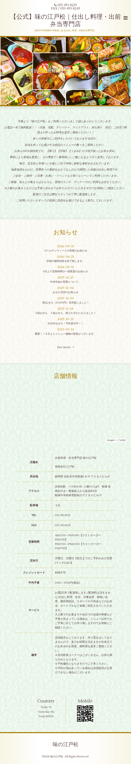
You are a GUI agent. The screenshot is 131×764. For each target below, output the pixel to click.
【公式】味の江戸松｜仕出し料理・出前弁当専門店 (65, 20)
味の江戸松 (65, 744)
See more (65, 347)
